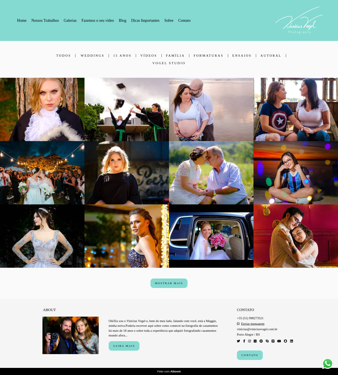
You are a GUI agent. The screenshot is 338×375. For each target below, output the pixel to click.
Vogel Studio (169, 63)
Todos (63, 55)
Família (175, 55)
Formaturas (208, 55)
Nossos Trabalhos (45, 20)
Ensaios (242, 55)
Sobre (168, 20)
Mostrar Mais (169, 283)
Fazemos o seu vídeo (97, 20)
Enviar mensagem (252, 323)
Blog (122, 20)
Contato (184, 20)
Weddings (92, 55)
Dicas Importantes (145, 20)
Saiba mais (124, 345)
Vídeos (148, 55)
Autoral (271, 55)
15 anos (122, 55)
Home (22, 20)
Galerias (70, 20)
